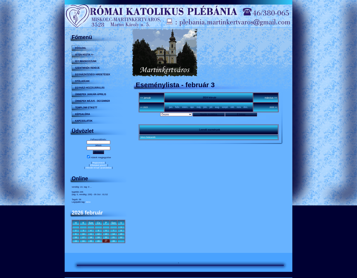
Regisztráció (98, 162)
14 (113, 234)
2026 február (87, 213)
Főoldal (80, 48)
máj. (198, 107)
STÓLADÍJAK (82, 81)
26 (98, 241)
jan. (171, 107)
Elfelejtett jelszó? (98, 165)
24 (83, 241)
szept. (225, 107)
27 (106, 241)
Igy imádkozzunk (86, 61)
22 (121, 237)
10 (83, 234)
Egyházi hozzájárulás (90, 88)
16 (76, 237)
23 (76, 241)
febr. (177, 107)
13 (106, 234)
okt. (232, 107)
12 (98, 234)
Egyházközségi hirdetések (92, 74)
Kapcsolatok (83, 121)
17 (83, 237)
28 (113, 241)
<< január (145, 97)
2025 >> (273, 107)
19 (98, 237)
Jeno (88, 202)
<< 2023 (144, 107)
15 (121, 234)
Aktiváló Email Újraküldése (98, 167)
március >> (271, 97)
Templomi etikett (86, 107)
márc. (185, 107)
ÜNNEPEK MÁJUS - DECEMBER (92, 101)
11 (91, 234)
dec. (245, 107)
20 (106, 237)
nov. (239, 107)
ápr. (192, 107)
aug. (217, 107)
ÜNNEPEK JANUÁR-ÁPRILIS (90, 94)
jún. (205, 107)
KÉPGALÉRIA (82, 114)
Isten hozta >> (84, 54)
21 (113, 237)
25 (91, 241)
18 (91, 237)
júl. (211, 107)
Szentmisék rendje (87, 68)
